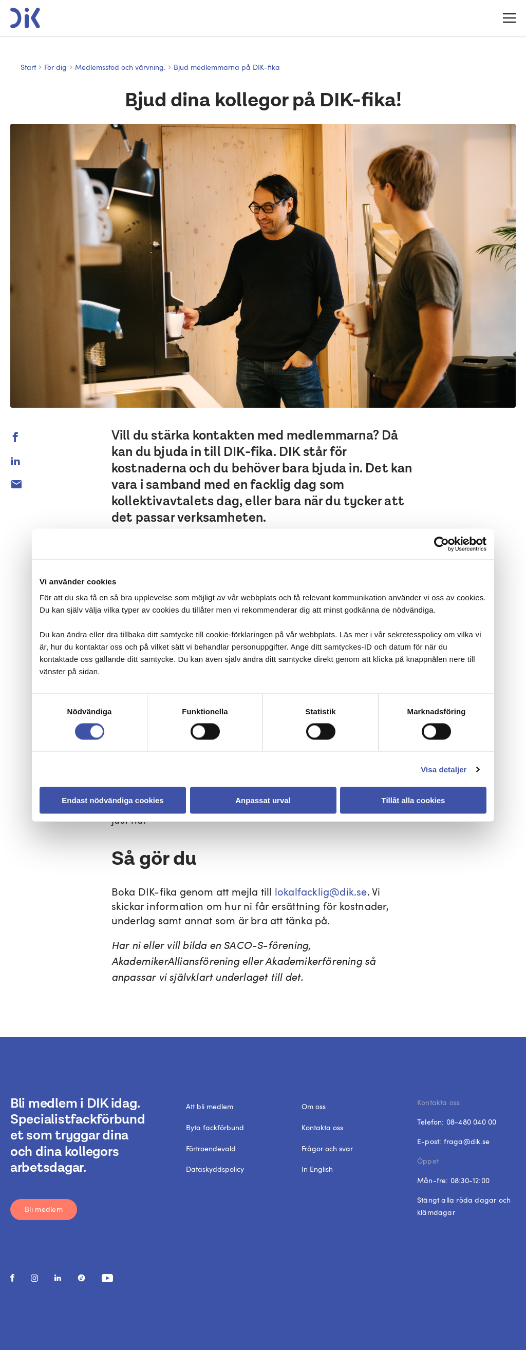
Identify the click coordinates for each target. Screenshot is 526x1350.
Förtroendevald (211, 1148)
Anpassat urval (263, 800)
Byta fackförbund (215, 1127)
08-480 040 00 (471, 1122)
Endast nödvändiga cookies (112, 800)
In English (317, 1169)
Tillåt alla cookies (413, 800)
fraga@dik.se (467, 1141)
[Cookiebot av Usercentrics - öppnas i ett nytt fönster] (441, 544)
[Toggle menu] (505, 18)
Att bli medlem (209, 1106)
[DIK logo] (25, 18)
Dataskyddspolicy (215, 1169)
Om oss (314, 1106)
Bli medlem (44, 1209)
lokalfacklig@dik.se (321, 891)
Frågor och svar (327, 1148)
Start (28, 67)
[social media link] (12, 1278)
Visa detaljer (443, 769)
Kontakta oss (322, 1127)
